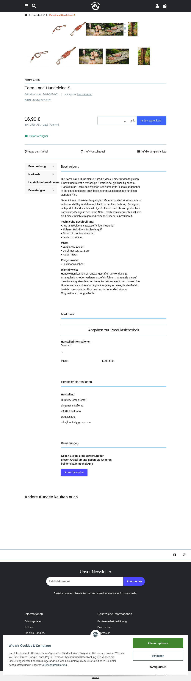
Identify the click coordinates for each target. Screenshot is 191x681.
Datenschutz (104, 627)
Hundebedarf (84, 94)
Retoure (29, 627)
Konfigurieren (157, 667)
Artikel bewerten (74, 472)
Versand (54, 124)
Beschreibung (41, 166)
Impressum (103, 632)
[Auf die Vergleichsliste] (124, 28)
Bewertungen (41, 190)
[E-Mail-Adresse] (84, 581)
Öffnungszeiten (33, 621)
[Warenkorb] (164, 6)
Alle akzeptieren (157, 643)
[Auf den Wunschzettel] (134, 28)
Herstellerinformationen (42, 182)
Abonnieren (134, 581)
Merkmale (41, 174)
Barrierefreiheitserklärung (112, 621)
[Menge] (113, 120)
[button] (157, 6)
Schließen (157, 655)
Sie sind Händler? (35, 632)
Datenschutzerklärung (54, 664)
